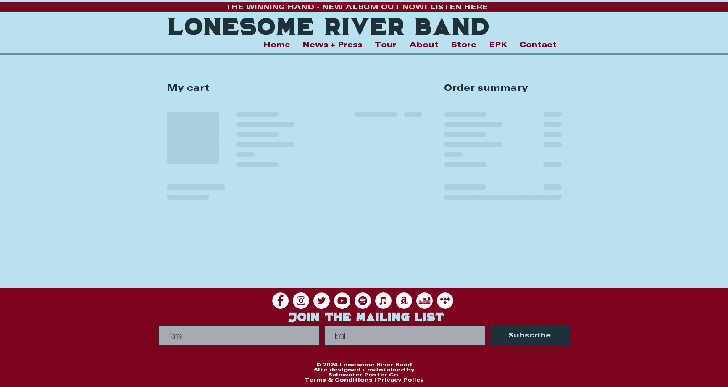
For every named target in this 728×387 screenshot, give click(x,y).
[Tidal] (445, 300)
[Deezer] (424, 300)
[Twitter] (321, 300)
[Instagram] (301, 300)
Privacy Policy (400, 380)
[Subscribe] (530, 335)
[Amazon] (404, 300)
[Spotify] (363, 300)
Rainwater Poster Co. (364, 375)
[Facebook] (280, 300)
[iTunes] (383, 300)
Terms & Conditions (339, 380)
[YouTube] (342, 300)
